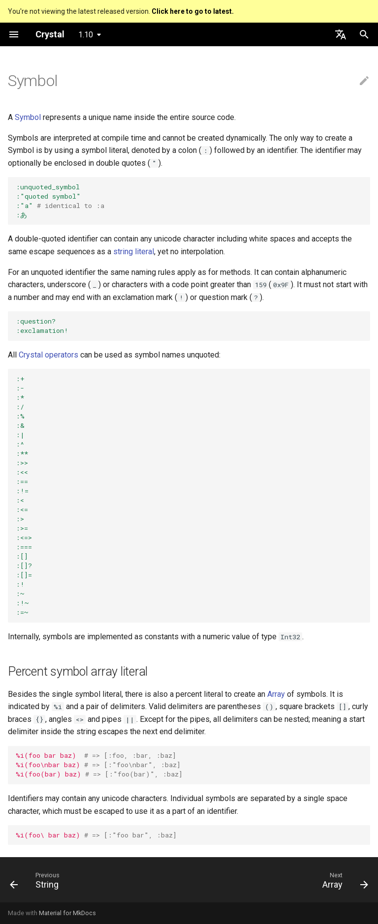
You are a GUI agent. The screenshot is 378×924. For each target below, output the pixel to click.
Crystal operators (48, 354)
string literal (133, 251)
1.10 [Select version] (85, 34)
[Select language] (340, 34)
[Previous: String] (37, 882)
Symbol (28, 117)
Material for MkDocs (67, 913)
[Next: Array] (343, 882)
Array (276, 694)
